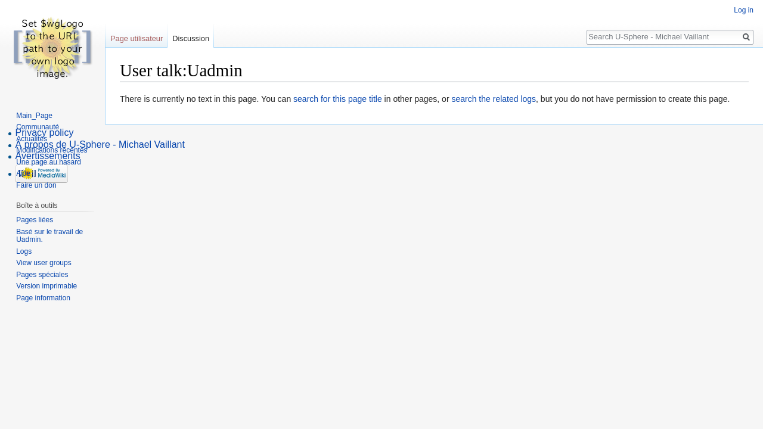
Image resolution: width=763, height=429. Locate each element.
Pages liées (34, 220)
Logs (24, 251)
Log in (743, 10)
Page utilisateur (136, 38)
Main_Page (34, 115)
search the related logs (493, 99)
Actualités (31, 139)
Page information (43, 298)
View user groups (44, 263)
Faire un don (36, 185)
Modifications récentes (51, 150)
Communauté (37, 127)
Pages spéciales (42, 275)
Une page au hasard (48, 162)
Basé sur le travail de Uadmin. (49, 236)
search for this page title (337, 99)
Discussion (190, 38)
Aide (23, 173)
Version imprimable (46, 286)
